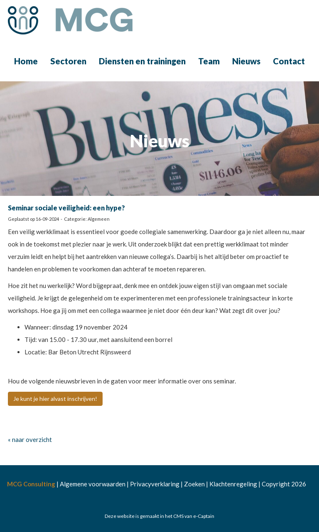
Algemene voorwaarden (92, 484)
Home (26, 61)
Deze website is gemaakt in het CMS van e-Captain (159, 516)
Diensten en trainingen (142, 61)
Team (209, 61)
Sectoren (68, 61)
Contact (289, 61)
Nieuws (246, 61)
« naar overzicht (30, 439)
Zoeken (194, 484)
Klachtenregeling (233, 484)
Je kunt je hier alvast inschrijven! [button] (55, 398)
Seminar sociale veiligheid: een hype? (66, 208)
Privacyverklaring (154, 484)
